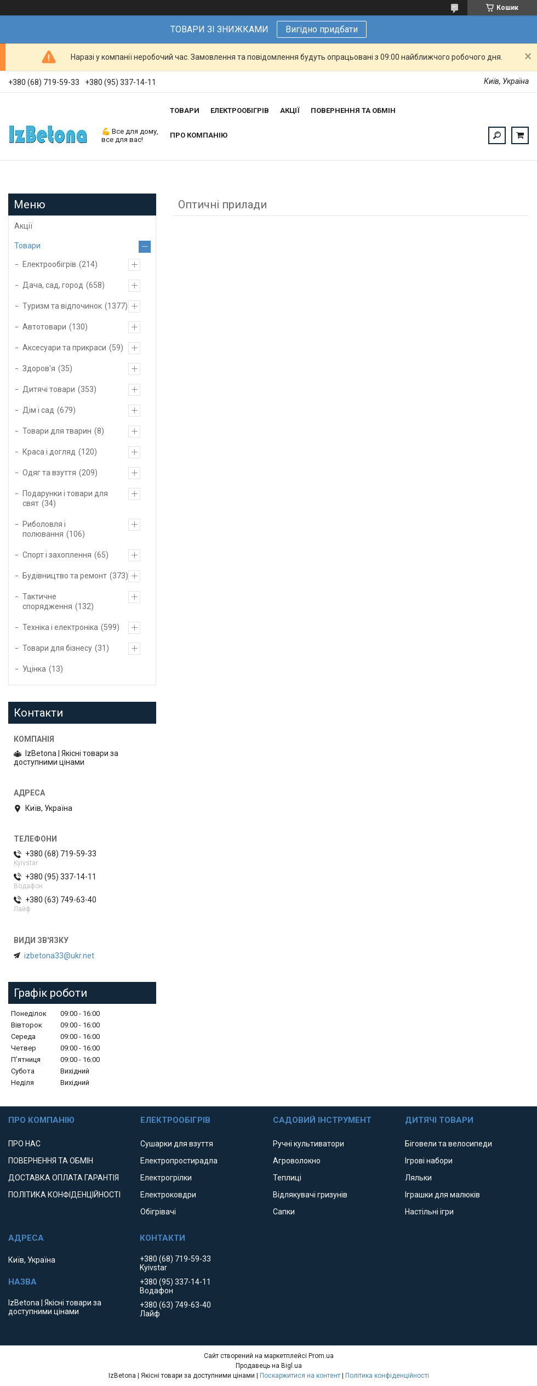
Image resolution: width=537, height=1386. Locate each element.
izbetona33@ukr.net (59, 955)
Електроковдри (168, 1194)
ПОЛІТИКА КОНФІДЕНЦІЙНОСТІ (64, 1194)
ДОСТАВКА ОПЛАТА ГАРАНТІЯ (63, 1177)
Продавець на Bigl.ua (269, 1366)
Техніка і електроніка (60, 627)
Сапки (284, 1211)
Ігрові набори (429, 1160)
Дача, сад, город (52, 285)
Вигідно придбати (321, 29)
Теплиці (287, 1177)
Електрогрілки (166, 1177)
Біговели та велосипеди (448, 1143)
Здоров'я (38, 368)
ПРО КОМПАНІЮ (198, 135)
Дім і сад (38, 410)
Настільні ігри (429, 1211)
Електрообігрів (49, 264)
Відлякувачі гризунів (310, 1194)
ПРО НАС (24, 1143)
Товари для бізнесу (57, 648)
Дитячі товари (48, 389)
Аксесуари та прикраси (64, 347)
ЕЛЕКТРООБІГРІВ (239, 110)
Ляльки (418, 1177)
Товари (27, 245)
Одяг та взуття (49, 472)
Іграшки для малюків (442, 1194)
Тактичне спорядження (47, 601)
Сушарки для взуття (176, 1143)
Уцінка (34, 668)
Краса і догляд (49, 451)
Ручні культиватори (308, 1143)
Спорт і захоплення (57, 554)
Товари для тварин (57, 431)
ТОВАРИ (184, 110)
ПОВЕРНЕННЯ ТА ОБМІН (353, 110)
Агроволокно (297, 1160)
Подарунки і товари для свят (65, 498)
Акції (23, 225)
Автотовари (44, 326)
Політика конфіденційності (387, 1375)
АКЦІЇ (290, 110)
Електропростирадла (179, 1160)
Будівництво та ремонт (64, 575)
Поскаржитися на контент (300, 1375)
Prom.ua (321, 1356)
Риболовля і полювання (44, 529)
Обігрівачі (158, 1211)
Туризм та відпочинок (62, 306)
